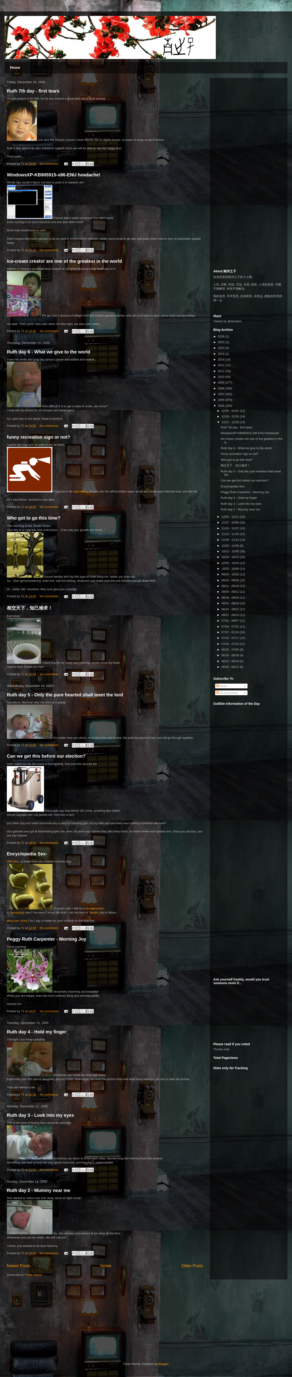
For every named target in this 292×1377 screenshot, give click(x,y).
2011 (221, 371)
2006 (221, 400)
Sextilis (94, 912)
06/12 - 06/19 (231, 661)
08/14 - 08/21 (231, 609)
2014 (221, 359)
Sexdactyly (17, 912)
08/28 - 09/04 (231, 597)
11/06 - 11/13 (231, 539)
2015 (221, 353)
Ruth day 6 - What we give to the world (48, 351)
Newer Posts (18, 1266)
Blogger (163, 1364)
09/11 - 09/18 (231, 586)
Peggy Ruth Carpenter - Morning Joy (46, 939)
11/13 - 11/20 (231, 534)
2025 (221, 342)
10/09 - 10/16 (231, 563)
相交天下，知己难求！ (29, 607)
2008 (221, 388)
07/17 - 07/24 (231, 632)
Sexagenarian (94, 908)
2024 (221, 348)
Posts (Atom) (33, 1275)
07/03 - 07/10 (231, 644)
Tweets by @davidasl (227, 321)
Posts (221, 686)
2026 (221, 336)
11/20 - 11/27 (231, 528)
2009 (221, 382)
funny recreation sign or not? (38, 437)
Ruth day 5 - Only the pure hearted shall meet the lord (65, 694)
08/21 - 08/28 (231, 603)
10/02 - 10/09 (231, 568)
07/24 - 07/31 (231, 626)
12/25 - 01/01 (231, 410)
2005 (221, 405)
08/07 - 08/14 (231, 615)
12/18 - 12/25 (231, 416)
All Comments (227, 693)
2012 (221, 365)
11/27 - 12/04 (231, 522)
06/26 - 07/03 (231, 649)
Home (15, 67)
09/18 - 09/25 (231, 580)
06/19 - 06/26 (231, 655)
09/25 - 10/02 (231, 574)
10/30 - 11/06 (231, 545)
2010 (221, 376)
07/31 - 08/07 (231, 620)
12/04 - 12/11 (231, 516)
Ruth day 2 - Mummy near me (38, 1190)
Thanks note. (221, 1049)
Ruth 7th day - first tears (33, 90)
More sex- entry (17, 920)
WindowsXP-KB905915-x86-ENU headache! (53, 174)
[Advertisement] (247, 109)
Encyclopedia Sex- (27, 853)
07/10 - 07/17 (231, 638)
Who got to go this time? (33, 517)
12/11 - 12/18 (231, 422)
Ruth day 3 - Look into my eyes (40, 1115)
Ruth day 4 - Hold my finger (36, 1031)
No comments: (50, 163)
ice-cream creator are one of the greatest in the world (64, 261)
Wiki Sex (12, 861)
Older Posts (192, 1266)
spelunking (80, 491)
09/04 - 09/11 (231, 591)
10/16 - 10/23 (231, 557)
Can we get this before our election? (46, 756)
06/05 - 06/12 (231, 667)
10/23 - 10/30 (231, 551)
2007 (221, 394)
